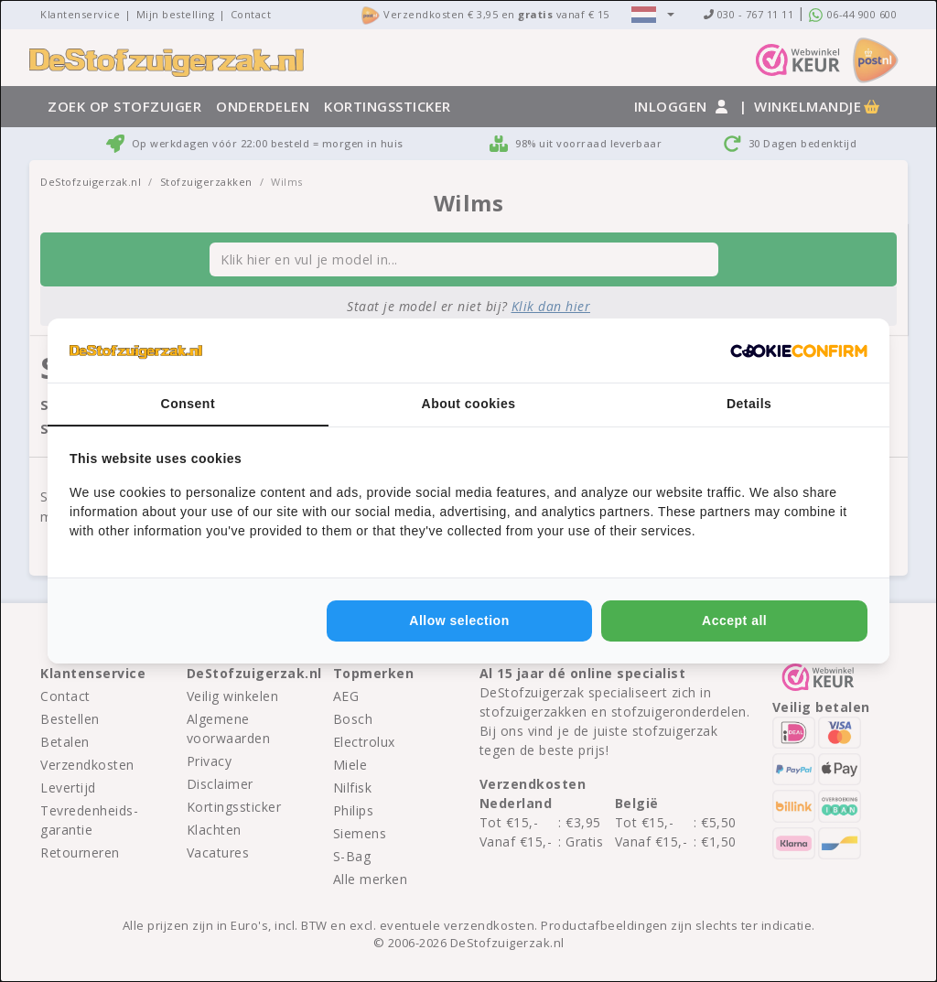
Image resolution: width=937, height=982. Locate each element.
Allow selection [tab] (459, 620)
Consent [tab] (188, 403)
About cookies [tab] (469, 403)
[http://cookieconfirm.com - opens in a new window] (798, 350)
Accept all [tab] (734, 620)
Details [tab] (749, 403)
